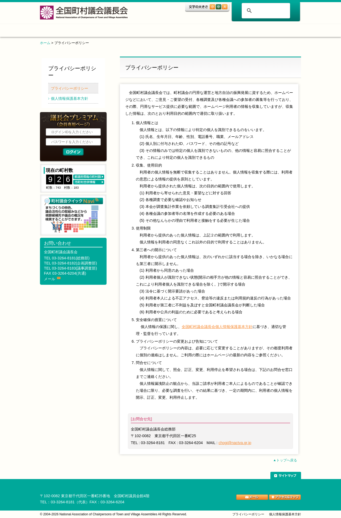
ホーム (57, 31)
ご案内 (233, 31)
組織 (127, 31)
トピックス (92, 31)
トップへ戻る (286, 460)
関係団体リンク (275, 31)
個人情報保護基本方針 (69, 98)
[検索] (265, 10)
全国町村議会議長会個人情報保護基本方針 (217, 327)
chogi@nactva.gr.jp (234, 443)
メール (49, 279)
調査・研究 (164, 31)
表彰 (200, 31)
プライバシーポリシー (69, 88)
